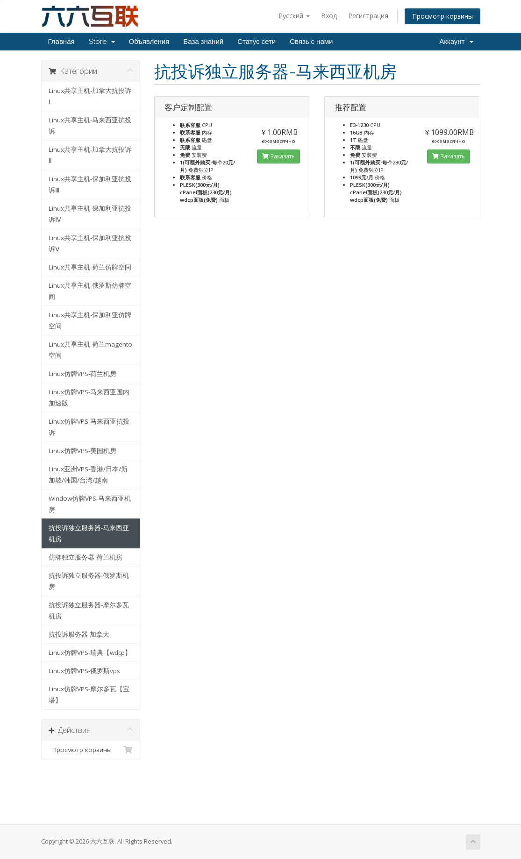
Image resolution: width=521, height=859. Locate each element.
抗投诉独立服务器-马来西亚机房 (89, 533)
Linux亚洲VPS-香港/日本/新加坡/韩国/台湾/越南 (88, 474)
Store (102, 41)
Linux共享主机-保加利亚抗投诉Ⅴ (90, 243)
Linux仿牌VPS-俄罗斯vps (84, 671)
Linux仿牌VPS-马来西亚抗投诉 (89, 427)
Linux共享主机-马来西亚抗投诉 (90, 125)
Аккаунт (456, 41)
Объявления (149, 41)
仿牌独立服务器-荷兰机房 (85, 557)
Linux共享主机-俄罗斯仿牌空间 (90, 291)
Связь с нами (311, 41)
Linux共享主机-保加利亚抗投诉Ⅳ (90, 214)
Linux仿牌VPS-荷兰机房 (82, 373)
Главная (61, 41)
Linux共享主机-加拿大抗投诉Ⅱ (90, 155)
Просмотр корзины (442, 16)
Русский (294, 15)
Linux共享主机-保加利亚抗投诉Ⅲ (90, 184)
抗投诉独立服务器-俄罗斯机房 (89, 581)
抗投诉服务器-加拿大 (79, 634)
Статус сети (256, 41)
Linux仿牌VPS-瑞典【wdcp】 (90, 652)
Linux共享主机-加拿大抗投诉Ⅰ (90, 96)
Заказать (278, 156)
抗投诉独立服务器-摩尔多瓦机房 (89, 610)
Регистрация (368, 15)
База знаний (203, 41)
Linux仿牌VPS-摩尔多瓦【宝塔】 (89, 694)
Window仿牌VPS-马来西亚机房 (90, 504)
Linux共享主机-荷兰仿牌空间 (90, 267)
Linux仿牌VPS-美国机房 (82, 451)
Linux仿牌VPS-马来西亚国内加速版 (89, 397)
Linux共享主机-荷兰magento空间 (90, 350)
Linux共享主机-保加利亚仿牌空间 (90, 320)
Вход (329, 15)
